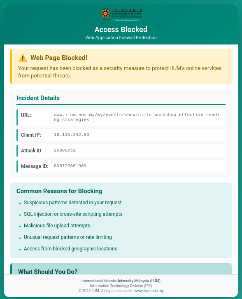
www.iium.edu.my (148, 291)
